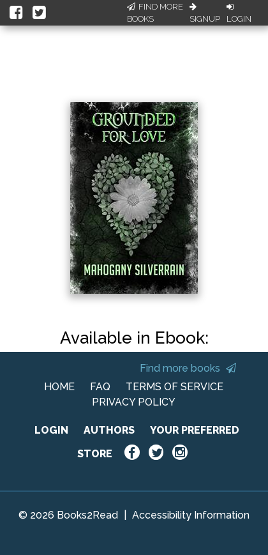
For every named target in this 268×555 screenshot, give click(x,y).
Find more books (188, 368)
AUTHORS (109, 430)
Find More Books (155, 13)
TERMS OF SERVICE (174, 387)
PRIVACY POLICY (133, 402)
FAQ (100, 387)
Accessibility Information (190, 515)
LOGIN (51, 430)
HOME (59, 387)
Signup (205, 13)
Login (239, 13)
